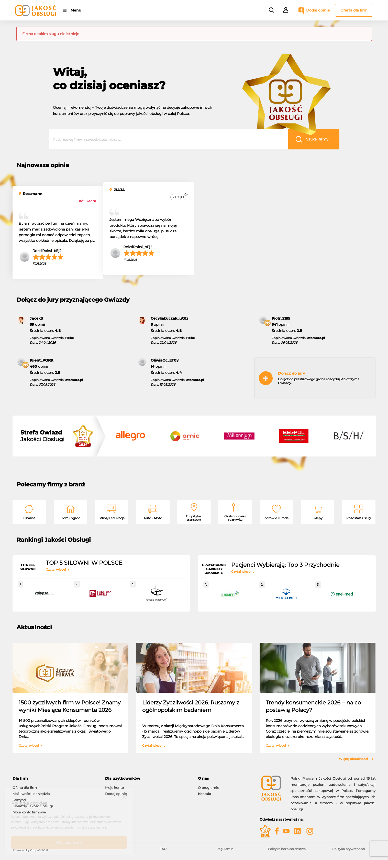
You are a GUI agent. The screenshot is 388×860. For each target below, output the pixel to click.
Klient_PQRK (41, 360)
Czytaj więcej (57, 569)
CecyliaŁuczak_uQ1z (169, 318)
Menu (76, 10)
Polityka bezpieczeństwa (287, 849)
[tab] (55, 778)
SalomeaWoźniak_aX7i (325, 251)
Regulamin (224, 849)
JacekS (36, 318)
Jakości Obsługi (42, 436)
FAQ (163, 849)
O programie (208, 788)
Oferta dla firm (354, 10)
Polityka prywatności (348, 849)
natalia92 (222, 253)
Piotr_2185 (281, 318)
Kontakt (204, 794)
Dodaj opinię (318, 10)
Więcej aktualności (356, 758)
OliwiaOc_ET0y (165, 360)
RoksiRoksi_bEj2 (46, 250)
